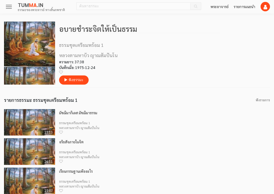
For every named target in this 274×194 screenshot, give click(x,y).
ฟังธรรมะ (73, 80)
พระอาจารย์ (220, 6)
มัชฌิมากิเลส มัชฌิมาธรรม (78, 112)
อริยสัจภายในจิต (71, 142)
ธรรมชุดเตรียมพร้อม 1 (74, 123)
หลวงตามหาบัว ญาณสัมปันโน (79, 128)
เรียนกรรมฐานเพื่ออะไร (76, 171)
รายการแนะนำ (244, 6)
